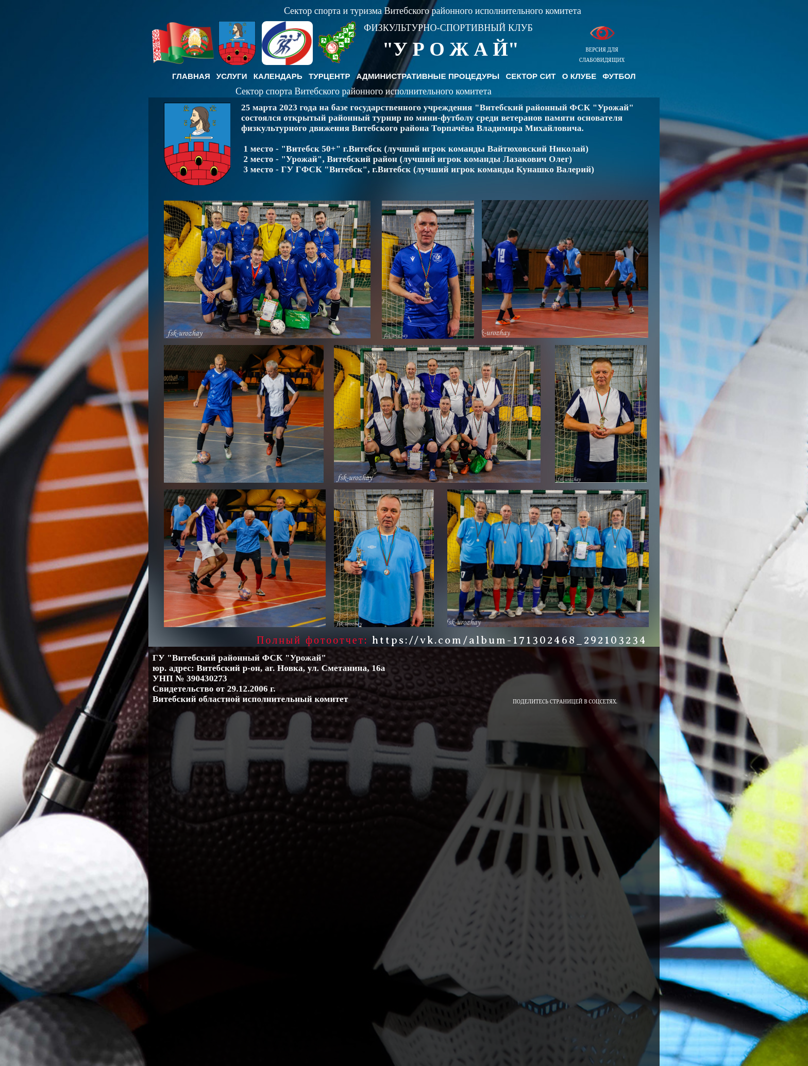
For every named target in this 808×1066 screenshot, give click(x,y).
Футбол (618, 76)
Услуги (231, 76)
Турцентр (329, 76)
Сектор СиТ (531, 76)
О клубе (579, 76)
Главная (191, 76)
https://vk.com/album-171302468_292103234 (509, 640)
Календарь (278, 76)
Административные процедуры (428, 76)
